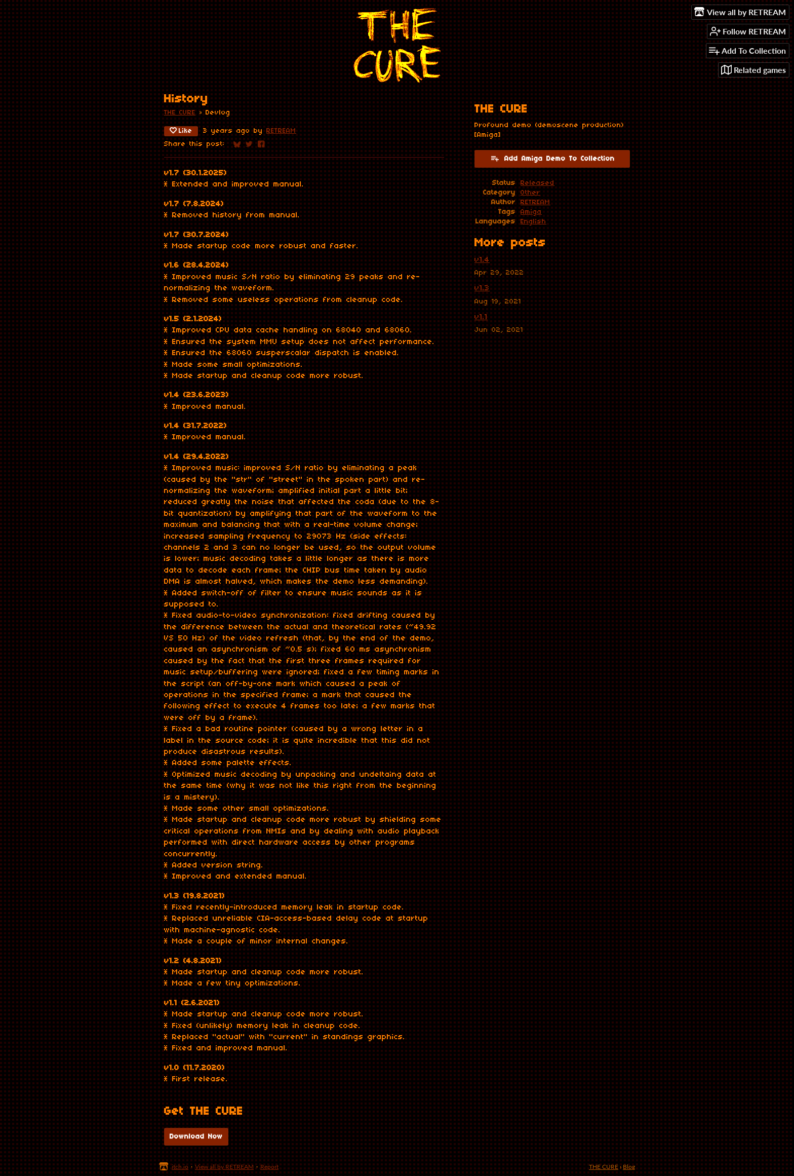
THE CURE (179, 112)
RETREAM (281, 131)
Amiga (531, 212)
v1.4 (482, 260)
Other (530, 192)
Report (269, 1166)
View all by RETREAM (224, 1166)
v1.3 (482, 288)
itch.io (180, 1166)
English (533, 221)
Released (537, 183)
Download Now (196, 1137)
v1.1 (481, 317)
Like (181, 131)
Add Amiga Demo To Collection (552, 158)
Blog (629, 1166)
